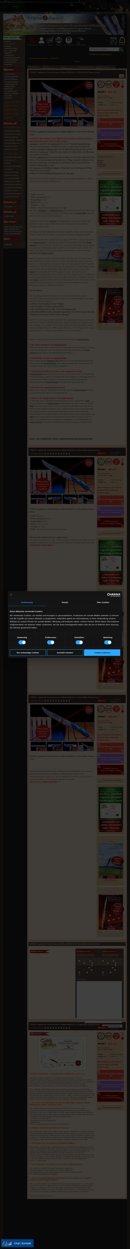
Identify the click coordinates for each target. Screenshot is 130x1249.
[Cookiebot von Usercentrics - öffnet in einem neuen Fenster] (109, 595)
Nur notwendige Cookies (28, 652)
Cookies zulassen (102, 652)
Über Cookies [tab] (103, 602)
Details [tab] (65, 602)
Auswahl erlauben (65, 652)
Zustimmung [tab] (27, 602)
